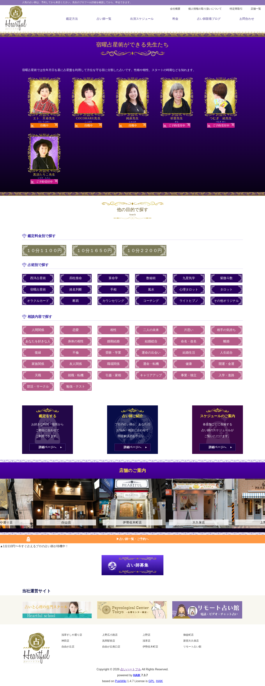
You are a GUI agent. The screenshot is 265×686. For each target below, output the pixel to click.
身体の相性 (76, 341)
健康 (189, 364)
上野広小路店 (110, 634)
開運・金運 (226, 364)
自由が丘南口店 (111, 646)
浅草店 (146, 640)
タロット (226, 289)
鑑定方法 (72, 18)
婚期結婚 (113, 341)
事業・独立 (189, 375)
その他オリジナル (226, 301)
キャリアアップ (151, 375)
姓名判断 (75, 289)
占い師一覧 (104, 18)
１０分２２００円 (144, 250)
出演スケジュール (142, 18)
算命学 (113, 278)
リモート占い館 (192, 646)
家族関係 (38, 364)
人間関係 (38, 330)
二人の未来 (151, 330)
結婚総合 (151, 341)
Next (260, 506)
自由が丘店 (67, 646)
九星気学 (189, 278)
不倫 (76, 352)
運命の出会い (151, 352)
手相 (113, 289)
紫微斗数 (226, 278)
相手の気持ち (226, 330)
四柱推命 (75, 278)
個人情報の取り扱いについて (205, 8)
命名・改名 (189, 341)
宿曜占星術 (38, 289)
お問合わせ (246, 18)
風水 (151, 289)
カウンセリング (113, 301)
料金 (175, 18)
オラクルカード (38, 301)
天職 (38, 375)
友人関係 (75, 364)
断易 (76, 301)
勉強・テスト (75, 386)
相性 (113, 330)
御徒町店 (188, 634)
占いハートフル (130, 669)
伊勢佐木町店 (150, 646)
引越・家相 (113, 375)
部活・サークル (38, 386)
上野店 (146, 634)
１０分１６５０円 (94, 250)
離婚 (226, 341)
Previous (4, 506)
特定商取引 (236, 8)
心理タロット (188, 289)
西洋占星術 (38, 278)
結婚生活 (189, 352)
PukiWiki (120, 681)
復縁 (38, 352)
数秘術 (151, 278)
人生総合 (226, 352)
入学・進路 (226, 375)
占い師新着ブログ (209, 18)
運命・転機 (151, 364)
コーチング (151, 301)
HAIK (136, 675)
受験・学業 (113, 352)
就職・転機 (76, 375)
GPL (151, 681)
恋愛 (76, 330)
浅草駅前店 (108, 640)
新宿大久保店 (191, 640)
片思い (188, 330)
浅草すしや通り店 (71, 634)
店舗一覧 (256, 8)
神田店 (65, 640)
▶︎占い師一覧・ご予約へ (132, 539)
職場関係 (113, 364)
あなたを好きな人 (37, 341)
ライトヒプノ (188, 301)
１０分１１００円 (44, 250)
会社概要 (175, 8)
